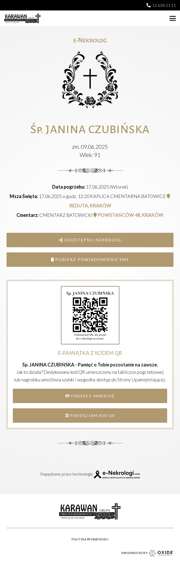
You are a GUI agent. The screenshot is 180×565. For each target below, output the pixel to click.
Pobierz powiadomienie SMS (90, 259)
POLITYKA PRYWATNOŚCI (90, 539)
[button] (172, 18)
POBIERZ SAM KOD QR (90, 415)
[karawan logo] (22, 18)
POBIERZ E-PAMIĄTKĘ (90, 396)
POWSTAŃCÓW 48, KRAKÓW (128, 215)
